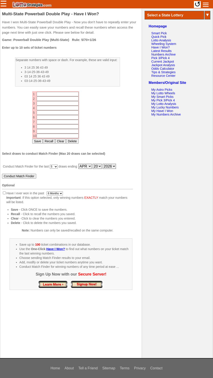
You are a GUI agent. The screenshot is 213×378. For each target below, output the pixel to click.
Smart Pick (159, 33)
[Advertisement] (71, 328)
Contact (156, 368)
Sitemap (108, 368)
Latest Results (161, 51)
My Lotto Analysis (163, 104)
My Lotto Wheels (163, 93)
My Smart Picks (162, 96)
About (69, 368)
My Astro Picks (161, 89)
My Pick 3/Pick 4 (163, 100)
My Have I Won (162, 111)
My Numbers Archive (166, 114)
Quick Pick (158, 37)
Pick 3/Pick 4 (160, 58)
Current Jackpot (162, 61)
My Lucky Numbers (165, 107)
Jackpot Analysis (163, 65)
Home (55, 368)
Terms (125, 368)
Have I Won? (160, 47)
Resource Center (163, 75)
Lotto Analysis (161, 40)
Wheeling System (163, 44)
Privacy (140, 368)
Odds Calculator (162, 68)
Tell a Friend (88, 368)
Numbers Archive (163, 54)
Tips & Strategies (163, 72)
